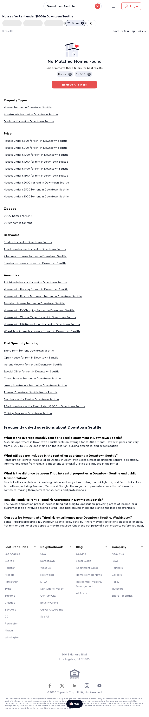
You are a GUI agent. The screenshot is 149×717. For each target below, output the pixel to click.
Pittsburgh (11, 581)
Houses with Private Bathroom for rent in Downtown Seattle (43, 296)
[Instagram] (87, 685)
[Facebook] (49, 685)
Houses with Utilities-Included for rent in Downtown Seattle (42, 324)
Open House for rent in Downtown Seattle (31, 357)
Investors (117, 588)
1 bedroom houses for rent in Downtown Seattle (35, 249)
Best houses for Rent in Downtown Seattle (31, 399)
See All (44, 616)
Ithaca (9, 630)
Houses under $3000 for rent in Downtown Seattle (36, 196)
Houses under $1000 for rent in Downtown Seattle (36, 154)
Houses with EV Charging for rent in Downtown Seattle (39, 310)
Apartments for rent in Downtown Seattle (31, 114)
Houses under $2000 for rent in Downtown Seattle (36, 182)
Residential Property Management (89, 584)
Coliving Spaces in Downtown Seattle (28, 413)
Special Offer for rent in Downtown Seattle (31, 371)
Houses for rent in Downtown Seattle (28, 107)
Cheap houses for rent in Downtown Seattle (32, 378)
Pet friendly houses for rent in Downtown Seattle (35, 282)
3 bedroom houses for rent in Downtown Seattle (35, 263)
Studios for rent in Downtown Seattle (28, 242)
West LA (45, 567)
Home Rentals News (89, 574)
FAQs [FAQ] (115, 561)
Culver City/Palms (51, 609)
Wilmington (12, 637)
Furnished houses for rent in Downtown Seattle (34, 303)
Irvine (8, 588)
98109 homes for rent (18, 223)
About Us (118, 554)
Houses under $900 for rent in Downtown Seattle (35, 147)
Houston (10, 567)
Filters (75, 23)
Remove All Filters (74, 84)
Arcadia (10, 574)
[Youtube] (99, 685)
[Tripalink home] (10, 6)
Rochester (11, 623)
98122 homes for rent (18, 216)
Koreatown (47, 561)
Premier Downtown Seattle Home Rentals (30, 392)
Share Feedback (122, 595)
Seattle (9, 561)
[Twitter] (62, 685)
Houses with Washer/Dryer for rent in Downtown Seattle (40, 317)
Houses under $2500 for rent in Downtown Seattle (36, 189)
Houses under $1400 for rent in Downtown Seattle (36, 168)
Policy (115, 581)
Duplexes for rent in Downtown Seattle (29, 121)
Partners (117, 567)
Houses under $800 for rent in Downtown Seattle (35, 140)
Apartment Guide (87, 567)
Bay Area (10, 609)
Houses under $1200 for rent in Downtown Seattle (36, 161)
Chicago (10, 602)
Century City (48, 595)
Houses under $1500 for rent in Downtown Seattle (36, 175)
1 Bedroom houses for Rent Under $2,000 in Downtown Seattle (44, 406)
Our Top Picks (135, 31)
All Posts (81, 593)
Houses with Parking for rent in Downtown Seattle (36, 289)
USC (43, 554)
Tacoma (10, 595)
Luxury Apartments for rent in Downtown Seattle (35, 385)
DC (7, 616)
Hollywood (47, 574)
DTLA (43, 581)
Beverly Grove (49, 602)
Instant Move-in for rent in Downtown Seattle (33, 364)
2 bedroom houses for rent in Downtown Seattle (35, 256)
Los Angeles (12, 554)
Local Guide (83, 561)
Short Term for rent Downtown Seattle (29, 350)
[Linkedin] (74, 685)
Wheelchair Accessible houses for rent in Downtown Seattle (42, 331)
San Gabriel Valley (51, 588)
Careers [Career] (117, 574)
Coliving (81, 554)
